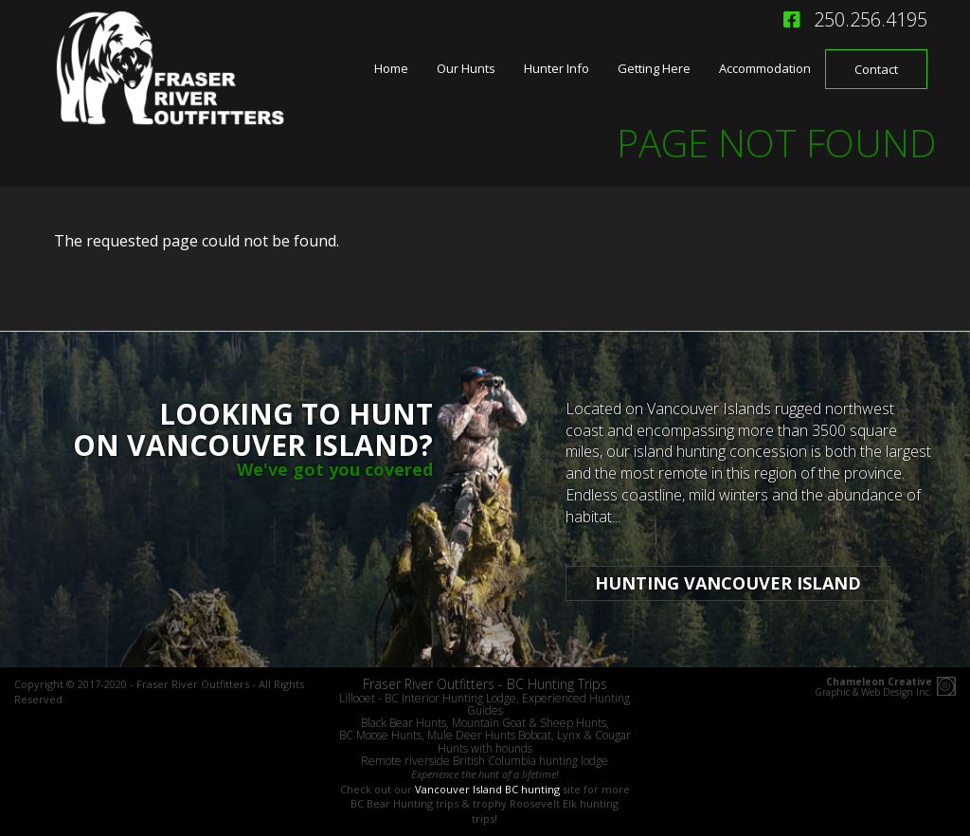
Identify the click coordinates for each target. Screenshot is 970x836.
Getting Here (654, 68)
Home (391, 68)
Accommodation (765, 68)
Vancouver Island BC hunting (487, 789)
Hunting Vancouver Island (728, 583)
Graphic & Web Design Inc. (873, 687)
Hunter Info (556, 68)
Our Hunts (466, 68)
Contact (876, 69)
